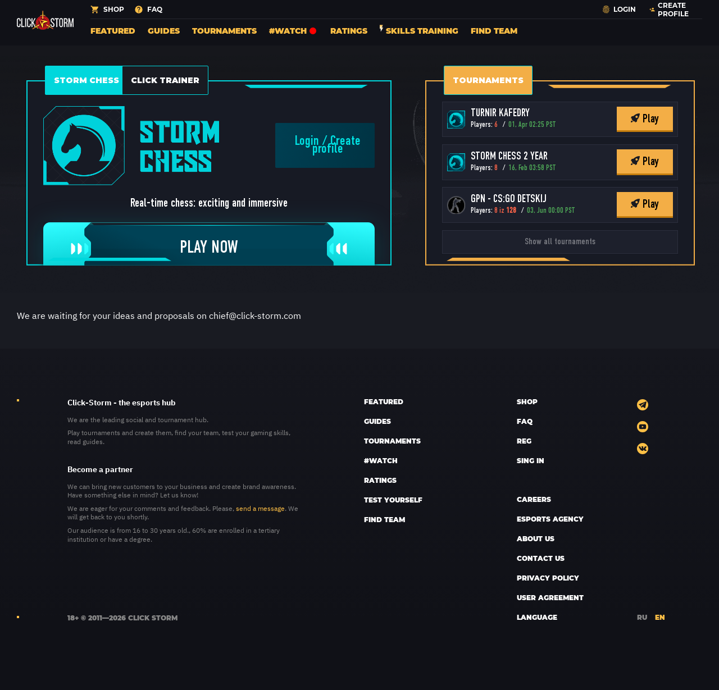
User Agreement (550, 597)
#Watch (293, 30)
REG (524, 440)
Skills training (419, 30)
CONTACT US (541, 558)
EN (660, 617)
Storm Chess (86, 80)
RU (642, 617)
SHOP (527, 401)
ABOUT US (535, 538)
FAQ (525, 421)
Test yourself (393, 499)
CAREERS (534, 499)
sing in (530, 460)
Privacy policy (548, 577)
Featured (112, 30)
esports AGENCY (550, 518)
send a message (260, 508)
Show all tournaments (560, 242)
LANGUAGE (537, 617)
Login (307, 141)
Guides (164, 30)
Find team (494, 30)
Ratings (348, 30)
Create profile (336, 145)
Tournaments (224, 30)
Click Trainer (165, 80)
